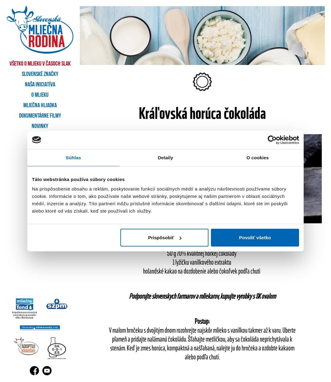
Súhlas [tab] (73, 157)
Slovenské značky (40, 74)
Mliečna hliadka (40, 106)
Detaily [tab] (165, 157)
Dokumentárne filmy (40, 116)
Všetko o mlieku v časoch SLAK (40, 64)
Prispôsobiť (164, 237)
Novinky (40, 126)
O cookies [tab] (258, 157)
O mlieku (40, 95)
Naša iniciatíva (40, 85)
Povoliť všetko (255, 237)
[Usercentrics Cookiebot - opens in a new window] (272, 139)
